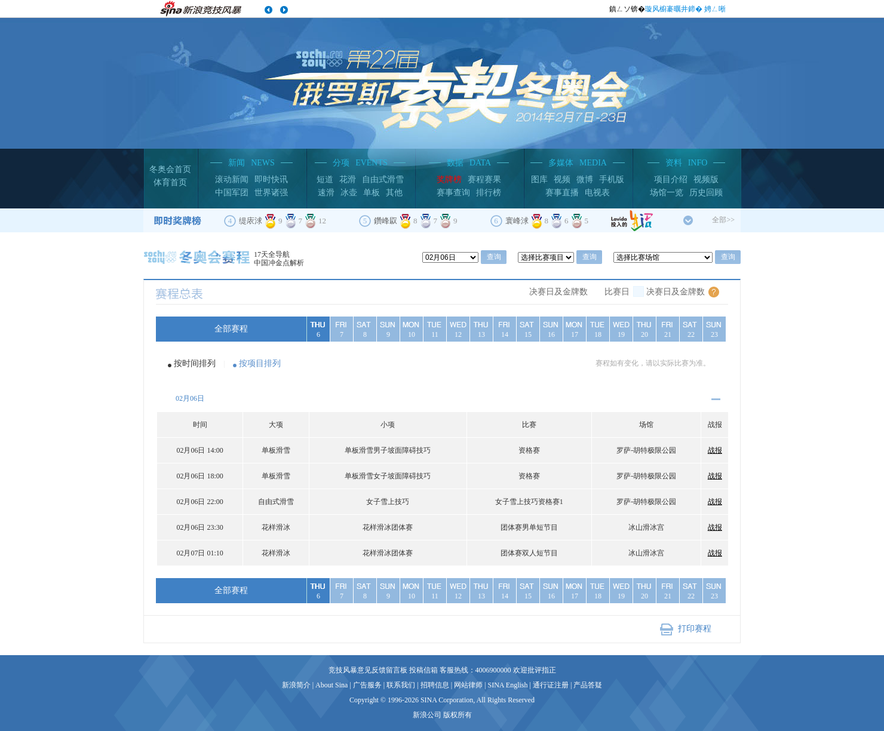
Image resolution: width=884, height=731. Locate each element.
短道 (325, 179)
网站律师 (468, 685)
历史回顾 (706, 192)
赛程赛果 (484, 179)
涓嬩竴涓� (284, 10)
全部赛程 (231, 328)
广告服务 (367, 685)
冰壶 (348, 192)
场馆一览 (666, 192)
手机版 (611, 179)
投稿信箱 (423, 670)
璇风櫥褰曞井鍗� (673, 9)
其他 (394, 192)
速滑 (326, 192)
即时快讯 (271, 179)
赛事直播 (562, 192)
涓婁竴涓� (269, 10)
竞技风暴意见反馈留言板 (368, 670)
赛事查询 (453, 192)
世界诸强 (271, 192)
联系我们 (400, 685)
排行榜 (488, 192)
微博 (584, 179)
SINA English (507, 685)
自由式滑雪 (383, 179)
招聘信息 (434, 685)
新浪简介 (296, 685)
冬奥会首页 (170, 169)
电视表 (597, 192)
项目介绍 (670, 179)
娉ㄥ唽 (715, 9)
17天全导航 (272, 254)
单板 (371, 192)
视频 (562, 179)
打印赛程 (694, 628)
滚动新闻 (231, 179)
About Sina (331, 685)
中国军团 (231, 192)
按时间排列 (195, 363)
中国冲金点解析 (279, 263)
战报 (715, 450)
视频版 (706, 179)
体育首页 (170, 182)
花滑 (347, 179)
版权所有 (457, 715)
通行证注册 (551, 685)
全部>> (723, 219)
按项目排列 (260, 363)
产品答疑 (587, 685)
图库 (539, 179)
